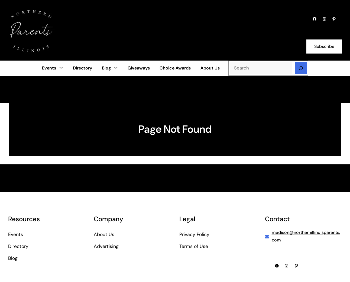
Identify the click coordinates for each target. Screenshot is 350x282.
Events (49, 68)
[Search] (301, 68)
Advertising (106, 246)
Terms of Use (193, 246)
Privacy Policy (194, 234)
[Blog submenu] (116, 67)
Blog (106, 68)
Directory (18, 246)
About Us (104, 234)
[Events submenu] (61, 67)
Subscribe (324, 46)
